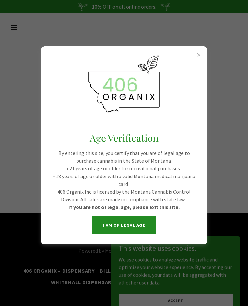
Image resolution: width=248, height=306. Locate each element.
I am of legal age (124, 225)
